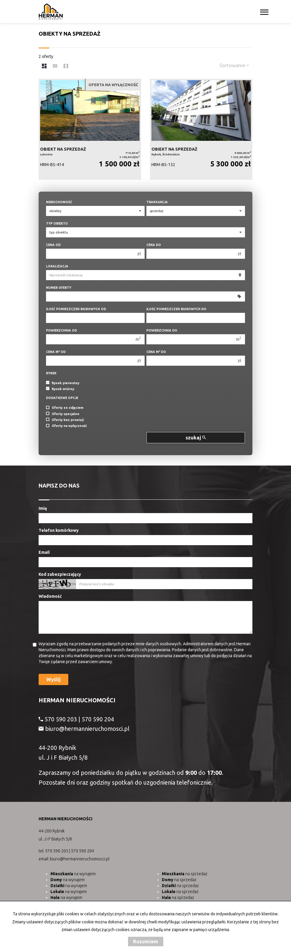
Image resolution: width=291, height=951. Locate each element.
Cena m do (156, 352)
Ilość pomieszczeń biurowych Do (176, 309)
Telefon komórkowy (59, 530)
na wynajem (73, 873)
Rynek (51, 373)
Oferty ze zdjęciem (64, 408)
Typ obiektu (57, 223)
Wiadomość (50, 596)
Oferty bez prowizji (65, 420)
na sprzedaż (184, 873)
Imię (43, 508)
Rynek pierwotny (62, 383)
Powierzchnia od (61, 330)
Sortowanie (234, 65)
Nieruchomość (59, 202)
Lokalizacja (57, 266)
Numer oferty (58, 287)
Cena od (53, 245)
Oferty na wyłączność (66, 426)
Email (44, 552)
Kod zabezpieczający (60, 574)
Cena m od (56, 352)
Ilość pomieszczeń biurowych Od (76, 309)
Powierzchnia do (161, 330)
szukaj (196, 437)
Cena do (153, 245)
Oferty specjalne (62, 414)
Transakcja (157, 202)
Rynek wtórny (60, 389)
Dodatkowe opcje (62, 398)
